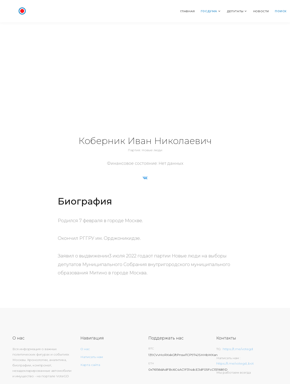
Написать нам (91, 357)
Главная (187, 11)
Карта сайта (90, 365)
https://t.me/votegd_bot (235, 363)
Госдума (209, 11)
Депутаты (235, 11)
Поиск (281, 11)
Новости (261, 11)
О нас (85, 349)
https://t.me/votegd (238, 349)
